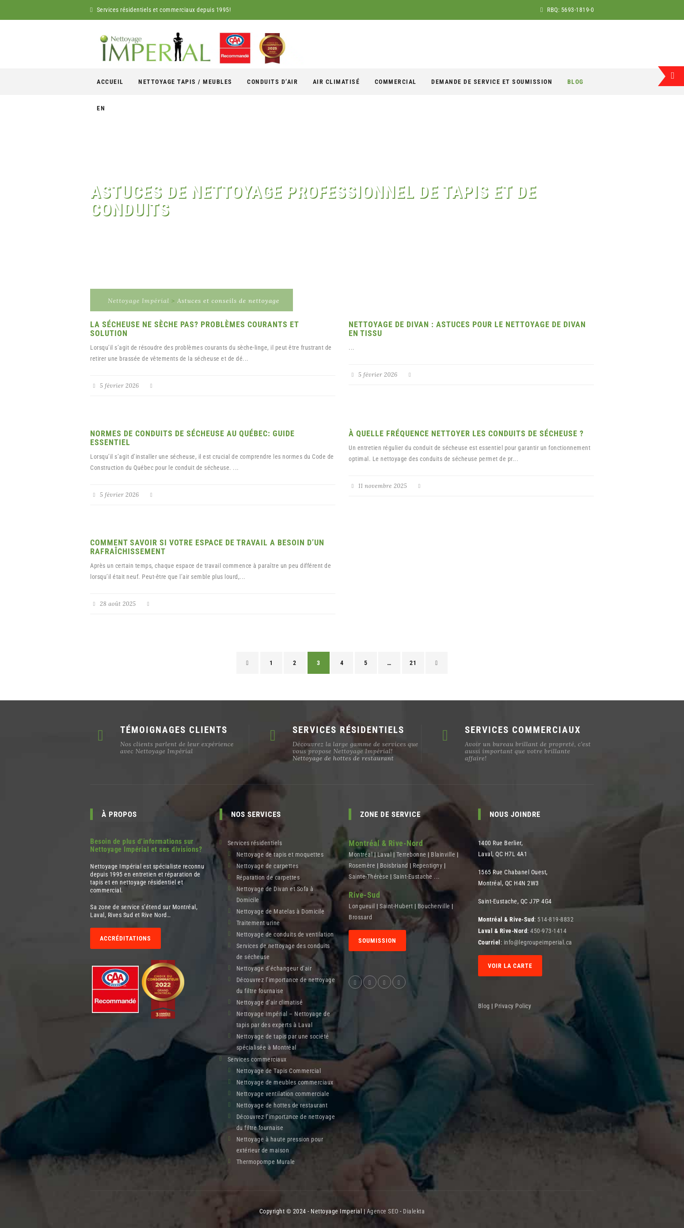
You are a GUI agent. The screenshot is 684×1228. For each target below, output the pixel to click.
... (437, 876)
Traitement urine (258, 922)
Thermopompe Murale (265, 1161)
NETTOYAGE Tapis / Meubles (185, 81)
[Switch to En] (101, 108)
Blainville (443, 854)
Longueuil (362, 906)
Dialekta (414, 1211)
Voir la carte (510, 965)
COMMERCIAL (396, 81)
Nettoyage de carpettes (267, 865)
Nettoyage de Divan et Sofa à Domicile (275, 894)
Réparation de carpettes (268, 877)
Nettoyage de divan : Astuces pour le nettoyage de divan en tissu (467, 329)
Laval (384, 854)
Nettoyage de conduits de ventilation (285, 934)
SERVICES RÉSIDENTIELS (348, 730)
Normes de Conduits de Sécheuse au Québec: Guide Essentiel (192, 438)
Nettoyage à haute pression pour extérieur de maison (279, 1145)
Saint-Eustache (413, 876)
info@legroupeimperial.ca (538, 942)
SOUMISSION (377, 940)
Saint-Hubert (396, 906)
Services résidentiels (255, 842)
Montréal (360, 854)
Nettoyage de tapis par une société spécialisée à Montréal (282, 1042)
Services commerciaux (257, 1059)
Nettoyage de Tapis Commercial (278, 1070)
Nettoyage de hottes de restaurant (343, 758)
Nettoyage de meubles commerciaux (285, 1082)
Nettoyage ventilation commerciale (283, 1093)
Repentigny (427, 865)
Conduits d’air (272, 81)
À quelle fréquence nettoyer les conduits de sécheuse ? (466, 433)
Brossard (360, 917)
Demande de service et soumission (491, 81)
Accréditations (125, 938)
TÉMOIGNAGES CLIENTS (174, 730)
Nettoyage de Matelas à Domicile (280, 911)
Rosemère (362, 865)
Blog (575, 81)
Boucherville (434, 906)
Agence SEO (383, 1211)
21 (413, 662)
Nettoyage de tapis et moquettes (280, 854)
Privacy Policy (513, 1005)
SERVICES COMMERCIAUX (523, 730)
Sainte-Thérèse (368, 876)
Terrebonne (411, 854)
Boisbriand (394, 865)
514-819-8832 (555, 919)
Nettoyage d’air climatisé (269, 1002)
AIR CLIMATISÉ (336, 81)
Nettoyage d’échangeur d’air (274, 968)
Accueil (110, 81)
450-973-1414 (548, 930)
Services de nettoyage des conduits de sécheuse (283, 951)
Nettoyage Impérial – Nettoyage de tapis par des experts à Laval (283, 1019)
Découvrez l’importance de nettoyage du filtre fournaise (285, 985)
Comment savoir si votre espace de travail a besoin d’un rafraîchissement (207, 547)
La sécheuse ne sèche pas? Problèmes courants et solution (194, 329)
